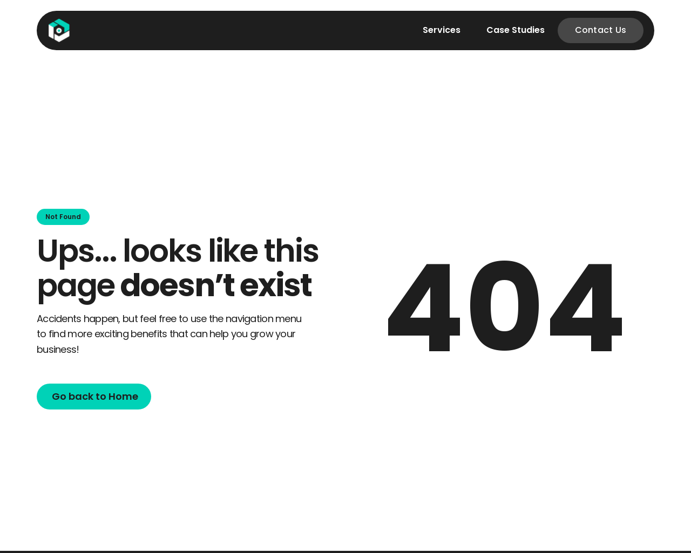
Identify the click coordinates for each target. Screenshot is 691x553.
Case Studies (515, 30)
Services (441, 30)
